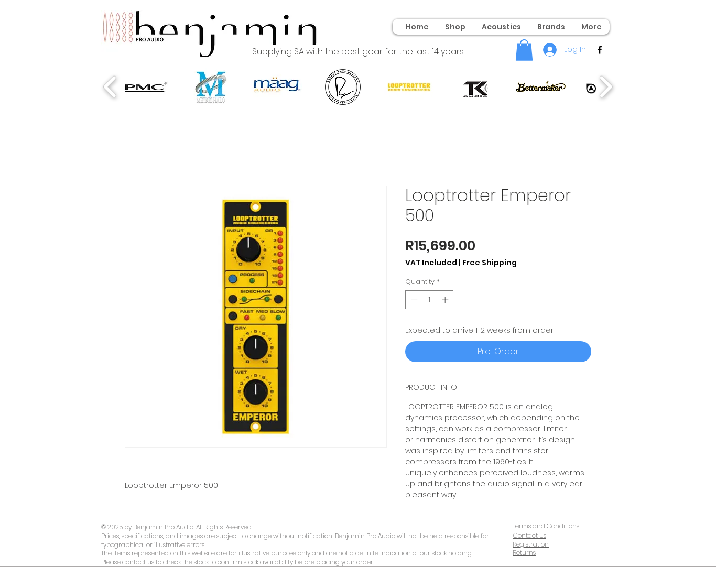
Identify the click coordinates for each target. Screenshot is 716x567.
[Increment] (446, 300)
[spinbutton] (429, 300)
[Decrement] (413, 300)
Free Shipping (489, 262)
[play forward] (605, 87)
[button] (524, 50)
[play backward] (110, 87)
